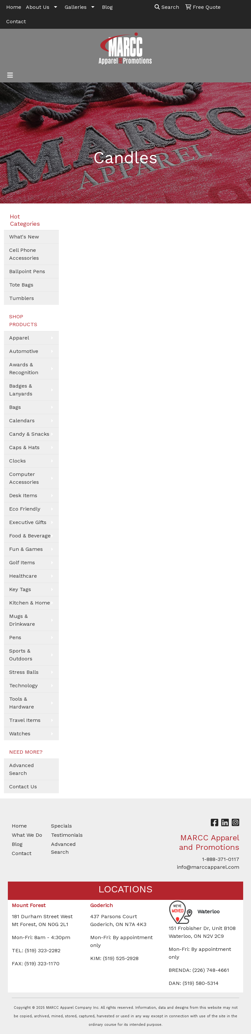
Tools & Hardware (21, 703)
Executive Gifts (27, 522)
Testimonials (66, 835)
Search (167, 7)
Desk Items (23, 495)
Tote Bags (21, 285)
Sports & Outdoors (20, 655)
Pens (15, 637)
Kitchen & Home (29, 603)
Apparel (19, 338)
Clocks (17, 461)
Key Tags (20, 589)
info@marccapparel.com (208, 867)
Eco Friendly (24, 509)
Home (13, 7)
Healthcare (23, 576)
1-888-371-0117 (220, 859)
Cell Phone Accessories (24, 254)
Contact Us (23, 786)
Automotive (23, 351)
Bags (15, 407)
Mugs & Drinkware (22, 620)
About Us (37, 7)
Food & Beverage (30, 536)
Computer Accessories (24, 478)
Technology (23, 685)
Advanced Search (21, 769)
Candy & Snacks (29, 434)
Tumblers (21, 298)
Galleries (76, 7)
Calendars (22, 420)
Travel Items (25, 720)
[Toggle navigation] (10, 75)
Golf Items (22, 562)
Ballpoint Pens (27, 271)
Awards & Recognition (23, 368)
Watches (19, 733)
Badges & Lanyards (20, 390)
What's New (24, 237)
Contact (16, 21)
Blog (107, 7)
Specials (61, 826)
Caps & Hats (24, 447)
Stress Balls (24, 672)
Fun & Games (26, 549)
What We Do (27, 835)
